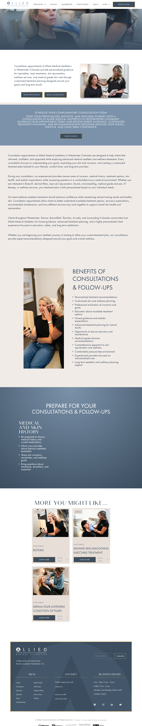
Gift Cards (37, 686)
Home (18, 682)
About (95, 4)
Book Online (38, 682)
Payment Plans (39, 690)
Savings (53, 4)
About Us (19, 690)
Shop (18, 698)
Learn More (38, 694)
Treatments (19, 686)
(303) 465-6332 (61, 699)
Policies (36, 698)
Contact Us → (60, 686)
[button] (39, 4)
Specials (19, 694)
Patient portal (82, 4)
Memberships (66, 4)
